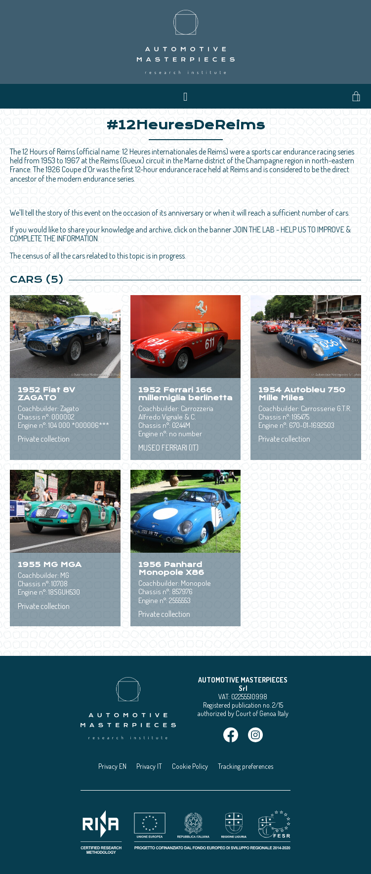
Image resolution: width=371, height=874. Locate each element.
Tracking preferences (245, 766)
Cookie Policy (190, 766)
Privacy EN (112, 766)
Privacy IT (149, 766)
